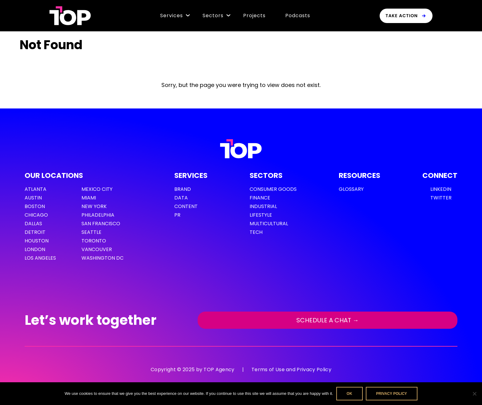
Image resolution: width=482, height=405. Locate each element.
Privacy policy (391, 393)
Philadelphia (97, 214)
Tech (256, 232)
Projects (254, 15)
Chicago (36, 214)
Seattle (91, 232)
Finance (260, 197)
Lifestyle (261, 214)
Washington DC (102, 257)
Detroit (35, 232)
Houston (37, 240)
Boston (35, 206)
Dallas (33, 223)
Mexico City (97, 189)
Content (186, 206)
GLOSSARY (351, 189)
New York (94, 206)
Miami (88, 197)
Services (171, 15)
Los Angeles (40, 257)
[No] (474, 394)
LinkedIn (440, 189)
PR (177, 214)
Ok (349, 393)
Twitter (441, 197)
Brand (182, 189)
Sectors (213, 15)
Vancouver (96, 249)
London (35, 249)
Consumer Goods (273, 189)
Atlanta (35, 189)
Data (181, 197)
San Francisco (100, 223)
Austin (33, 197)
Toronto (93, 240)
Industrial (263, 206)
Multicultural (269, 223)
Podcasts (297, 15)
